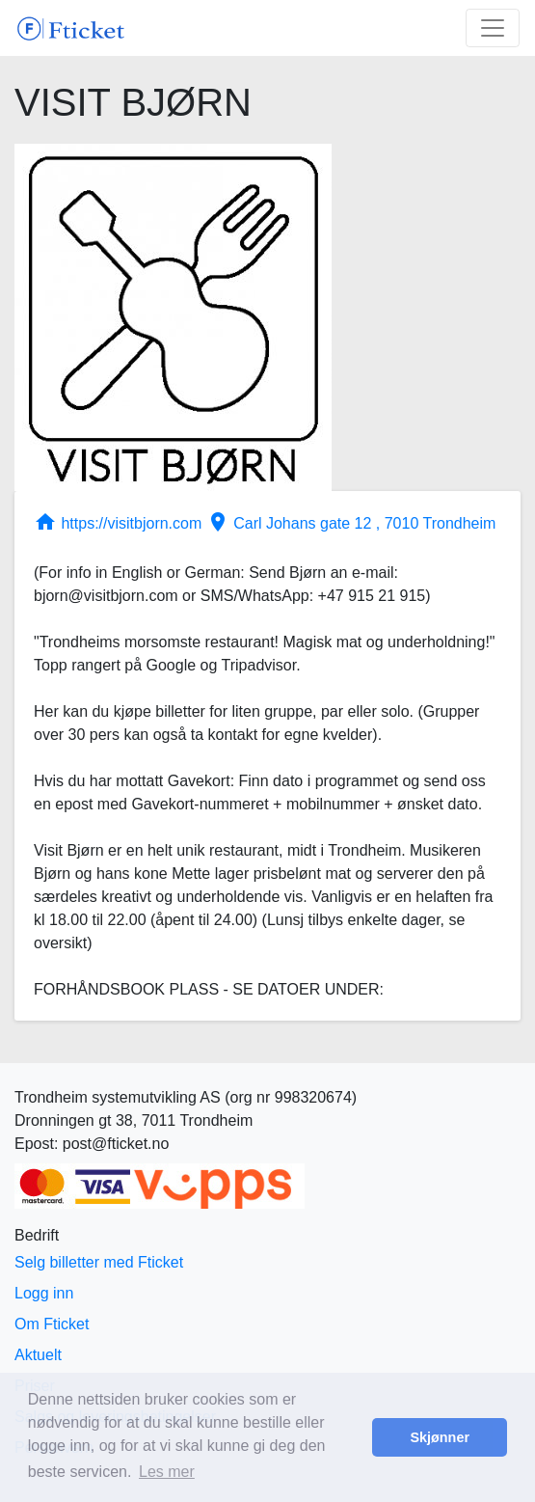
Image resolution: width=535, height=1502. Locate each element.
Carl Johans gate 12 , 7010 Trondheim (351, 523)
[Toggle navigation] (493, 28)
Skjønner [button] (439, 1437)
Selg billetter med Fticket (98, 1262)
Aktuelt (38, 1355)
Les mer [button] (167, 1471)
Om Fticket (51, 1324)
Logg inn (43, 1293)
